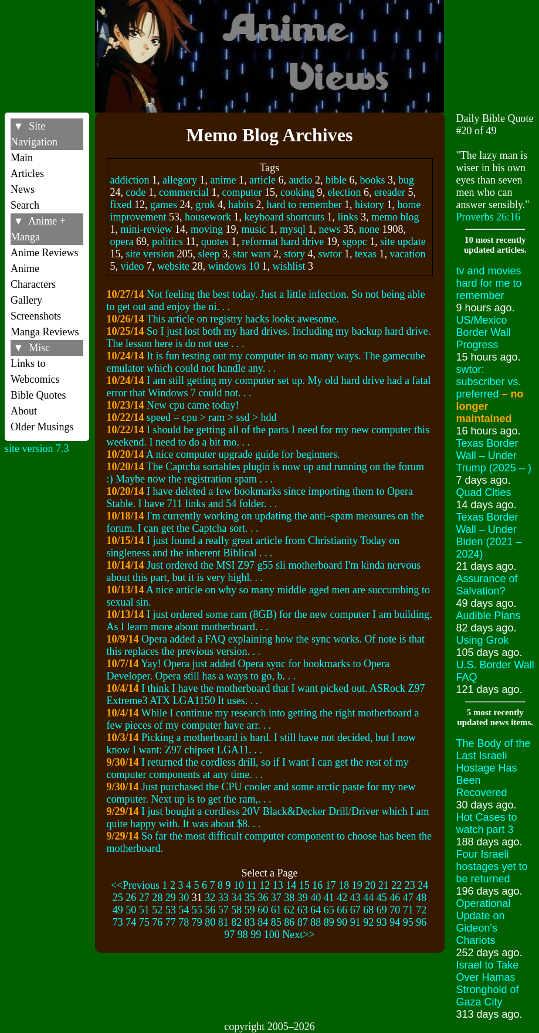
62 (289, 910)
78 (183, 922)
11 (251, 885)
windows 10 (233, 266)
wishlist (289, 266)
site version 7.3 (37, 448)
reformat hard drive (283, 241)
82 (236, 922)
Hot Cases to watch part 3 (486, 823)
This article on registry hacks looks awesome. (243, 319)
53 (170, 910)
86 (289, 922)
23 (410, 885)
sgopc (355, 241)
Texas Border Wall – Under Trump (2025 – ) (493, 455)
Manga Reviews (45, 332)
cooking (297, 192)
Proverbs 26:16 (488, 217)
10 (238, 885)
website (173, 266)
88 (315, 922)
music (254, 229)
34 (236, 897)
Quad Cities (483, 492)
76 (157, 922)
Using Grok (482, 640)
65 (329, 910)
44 (368, 897)
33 (223, 897)
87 (302, 922)
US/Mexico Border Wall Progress (483, 332)
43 (355, 897)
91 (355, 922)
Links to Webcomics (35, 371)
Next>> (298, 934)
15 (304, 885)
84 (262, 922)
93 (382, 922)
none (369, 229)
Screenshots (36, 316)
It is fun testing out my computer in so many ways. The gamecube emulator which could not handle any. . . (266, 362)
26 (131, 897)
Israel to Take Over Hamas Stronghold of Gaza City (487, 983)
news (330, 229)
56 (210, 910)
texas (366, 254)
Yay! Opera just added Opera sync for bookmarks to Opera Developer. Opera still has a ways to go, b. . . (248, 670)
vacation (407, 254)
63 (302, 910)
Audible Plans (488, 615)
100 (272, 934)
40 (315, 897)
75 (144, 922)
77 (170, 922)
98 (243, 934)
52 (157, 910)
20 (370, 885)
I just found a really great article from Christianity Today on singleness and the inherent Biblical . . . (253, 547)
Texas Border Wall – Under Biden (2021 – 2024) (489, 535)
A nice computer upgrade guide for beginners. (243, 454)
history (369, 204)
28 (157, 897)
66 (342, 910)
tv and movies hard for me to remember (489, 283)
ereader (389, 192)
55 (197, 910)
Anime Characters (33, 276)
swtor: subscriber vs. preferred (490, 393)
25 (118, 897)
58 (236, 910)
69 (382, 910)
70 (394, 910)
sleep (209, 254)
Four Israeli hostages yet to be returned (492, 866)
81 (223, 922)
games (163, 204)
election (344, 192)
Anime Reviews (44, 253)
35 (250, 897)
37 (276, 897)
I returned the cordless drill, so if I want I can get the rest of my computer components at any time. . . (258, 768)
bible (336, 180)
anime (223, 180)
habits (240, 204)
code (136, 192)
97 (229, 934)
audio (300, 180)
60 (262, 910)
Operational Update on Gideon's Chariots (483, 922)
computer (242, 192)
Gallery (26, 300)
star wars (251, 254)
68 (368, 910)
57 (223, 910)
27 (144, 897)
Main (22, 158)
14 (291, 885)
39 (302, 897)
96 (421, 922)
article (262, 180)
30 (183, 897)
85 (276, 922)
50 (131, 910)
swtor (329, 254)
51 (144, 910)
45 (382, 897)
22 (396, 885)
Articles (27, 173)
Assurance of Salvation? (487, 585)
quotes (215, 241)
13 (278, 885)
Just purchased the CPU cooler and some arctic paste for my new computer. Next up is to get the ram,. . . (261, 793)
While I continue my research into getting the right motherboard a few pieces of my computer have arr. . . (263, 719)
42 (342, 897)
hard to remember (303, 204)
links (347, 217)
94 (394, 922)
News (23, 189)
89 (329, 922)
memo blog (395, 217)
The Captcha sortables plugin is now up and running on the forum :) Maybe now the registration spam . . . (266, 473)
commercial (184, 192)
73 (118, 922)
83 (250, 922)
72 (421, 910)
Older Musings (42, 427)
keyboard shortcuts (284, 217)
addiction (130, 180)
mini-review (146, 229)
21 (383, 885)
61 (276, 910)
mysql (293, 229)
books (372, 180)
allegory (179, 180)
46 (394, 897)
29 (170, 897)
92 (368, 922)
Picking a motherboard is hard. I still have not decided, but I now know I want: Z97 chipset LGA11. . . (261, 744)
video (132, 266)
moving (207, 229)
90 (342, 922)
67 (355, 910)
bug (406, 180)
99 (255, 934)
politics (167, 241)
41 (329, 897)
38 (289, 897)
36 (262, 897)
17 (331, 885)
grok (205, 204)
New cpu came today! (193, 405)
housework (208, 217)
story (294, 254)
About (24, 411)
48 (421, 897)
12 (264, 885)
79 (197, 922)
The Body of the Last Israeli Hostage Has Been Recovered (493, 768)
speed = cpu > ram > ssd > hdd (212, 417)
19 (357, 885)
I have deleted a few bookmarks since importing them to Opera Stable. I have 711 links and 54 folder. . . (260, 497)
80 (210, 922)
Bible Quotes (38, 395)
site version (150, 254)
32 (210, 897)
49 (118, 910)
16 (317, 885)
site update (402, 241)
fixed (121, 204)
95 (408, 922)
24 (423, 885)
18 (343, 885)
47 (408, 897)
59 (250, 910)
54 (183, 910)
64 (315, 910)
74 (131, 922)
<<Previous (135, 885)
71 (408, 910)
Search (25, 205)
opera (122, 241)
